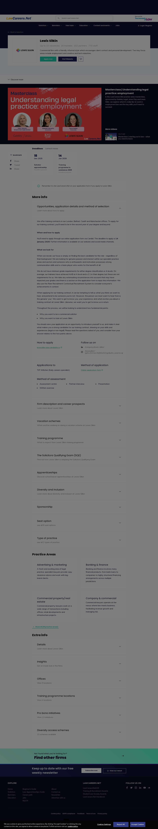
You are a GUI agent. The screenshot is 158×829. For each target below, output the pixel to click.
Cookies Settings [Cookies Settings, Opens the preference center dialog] (104, 826)
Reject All (121, 826)
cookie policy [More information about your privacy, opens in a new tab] (73, 828)
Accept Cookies (137, 826)
